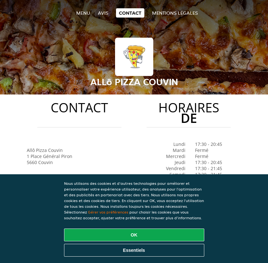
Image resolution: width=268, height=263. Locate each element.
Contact (130, 13)
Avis (103, 13)
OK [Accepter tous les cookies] (134, 234)
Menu (83, 13)
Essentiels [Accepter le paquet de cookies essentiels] (134, 250)
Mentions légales (175, 13)
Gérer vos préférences (108, 212)
